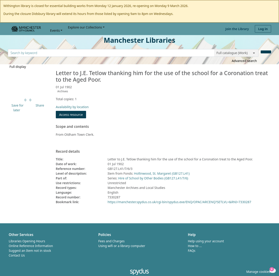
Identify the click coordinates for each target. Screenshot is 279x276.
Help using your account (206, 241)
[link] (25, 100)
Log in (263, 29)
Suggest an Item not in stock (30, 250)
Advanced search (244, 61)
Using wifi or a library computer (121, 246)
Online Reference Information (31, 246)
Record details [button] (68, 152)
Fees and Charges (111, 241)
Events (55, 30)
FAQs (191, 250)
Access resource (71, 114)
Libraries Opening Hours (27, 241)
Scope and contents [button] (72, 127)
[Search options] (236, 53)
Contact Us (17, 255)
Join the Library (237, 29)
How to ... (195, 246)
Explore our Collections (85, 27)
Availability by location (72, 107)
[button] (17, 107)
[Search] (266, 51)
